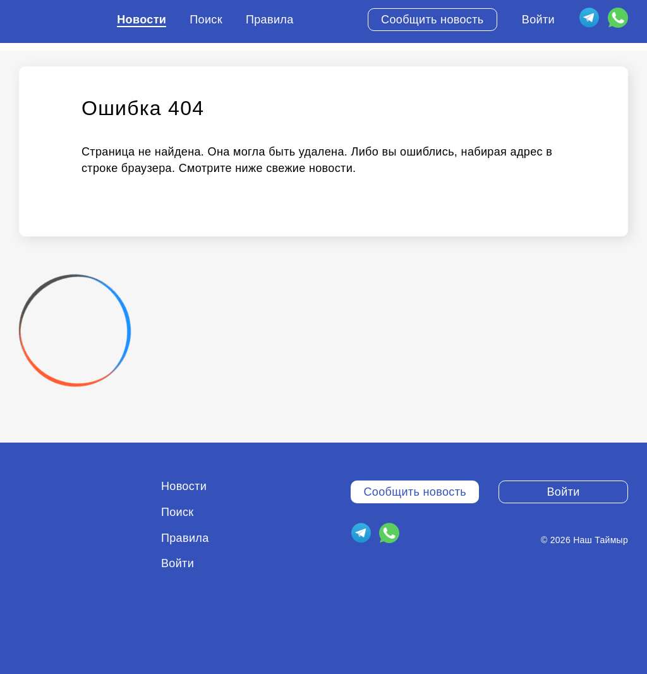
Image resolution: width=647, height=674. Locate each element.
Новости (141, 19)
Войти (538, 19)
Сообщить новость (432, 19)
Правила (270, 19)
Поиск (206, 19)
